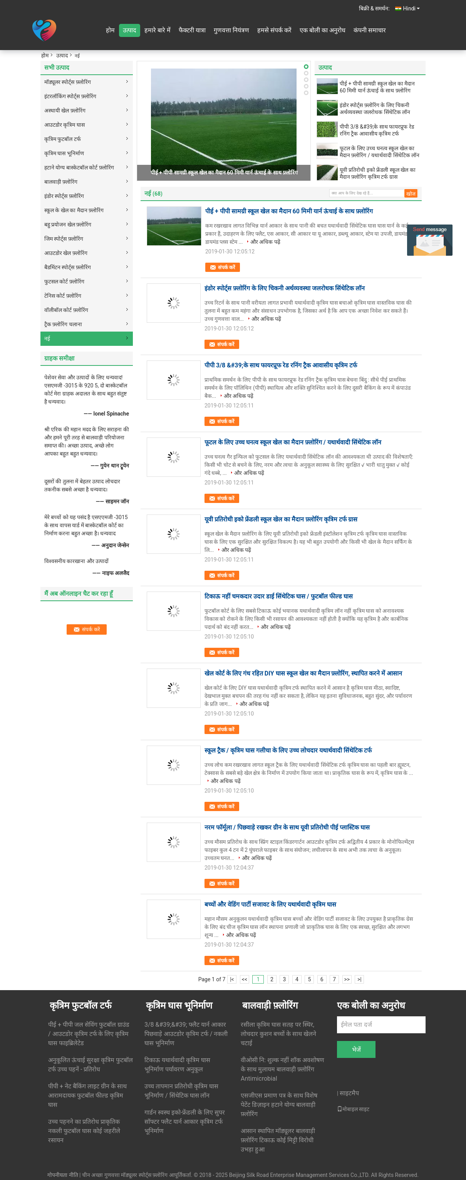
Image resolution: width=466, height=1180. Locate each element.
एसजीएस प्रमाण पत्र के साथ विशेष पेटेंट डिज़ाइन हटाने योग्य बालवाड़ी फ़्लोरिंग (279, 1105)
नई (47, 338)
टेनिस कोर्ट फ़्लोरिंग (62, 296)
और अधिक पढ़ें (265, 242)
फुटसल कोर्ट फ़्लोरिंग (64, 281)
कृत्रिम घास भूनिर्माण (64, 153)
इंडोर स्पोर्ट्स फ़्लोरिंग (64, 196)
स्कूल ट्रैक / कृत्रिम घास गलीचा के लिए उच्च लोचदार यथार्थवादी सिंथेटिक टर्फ (288, 750)
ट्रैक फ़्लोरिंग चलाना (63, 324)
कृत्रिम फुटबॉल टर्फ (62, 139)
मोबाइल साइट (353, 1109)
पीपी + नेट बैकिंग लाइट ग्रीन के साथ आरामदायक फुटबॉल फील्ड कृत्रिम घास (87, 1095)
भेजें (356, 1049)
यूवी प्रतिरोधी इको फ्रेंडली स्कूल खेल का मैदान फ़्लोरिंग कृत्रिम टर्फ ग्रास (378, 173)
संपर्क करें (226, 267)
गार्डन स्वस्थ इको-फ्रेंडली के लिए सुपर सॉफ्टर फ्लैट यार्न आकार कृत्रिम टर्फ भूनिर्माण (184, 1122)
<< (244, 979)
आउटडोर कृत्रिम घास (64, 125)
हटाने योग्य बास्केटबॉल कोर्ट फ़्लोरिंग (79, 167)
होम (110, 30)
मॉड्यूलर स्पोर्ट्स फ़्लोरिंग (67, 82)
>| (359, 979)
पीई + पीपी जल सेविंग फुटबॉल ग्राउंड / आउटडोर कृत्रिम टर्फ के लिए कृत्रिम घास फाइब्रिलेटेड (88, 1034)
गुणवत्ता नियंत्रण (231, 30)
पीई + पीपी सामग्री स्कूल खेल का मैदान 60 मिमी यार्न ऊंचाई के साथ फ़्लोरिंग (224, 172)
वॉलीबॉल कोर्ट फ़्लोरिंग (66, 310)
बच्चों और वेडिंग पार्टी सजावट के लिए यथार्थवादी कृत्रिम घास (270, 904)
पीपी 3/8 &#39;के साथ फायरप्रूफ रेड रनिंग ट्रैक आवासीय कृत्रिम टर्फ (377, 130)
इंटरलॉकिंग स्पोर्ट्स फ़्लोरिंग (70, 96)
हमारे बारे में (157, 30)
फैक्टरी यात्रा (192, 30)
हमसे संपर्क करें (274, 30)
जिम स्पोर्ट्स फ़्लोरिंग (63, 239)
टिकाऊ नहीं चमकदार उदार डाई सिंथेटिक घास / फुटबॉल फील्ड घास (279, 596)
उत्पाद (129, 30)
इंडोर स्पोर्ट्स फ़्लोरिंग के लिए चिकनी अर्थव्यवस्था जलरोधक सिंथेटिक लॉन (375, 108)
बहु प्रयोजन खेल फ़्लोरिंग (67, 224)
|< (232, 979)
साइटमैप (349, 1093)
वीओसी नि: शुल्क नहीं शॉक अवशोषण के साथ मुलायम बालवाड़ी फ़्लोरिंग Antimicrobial (282, 1069)
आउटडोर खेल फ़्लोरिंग (65, 253)
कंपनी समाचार (370, 30)
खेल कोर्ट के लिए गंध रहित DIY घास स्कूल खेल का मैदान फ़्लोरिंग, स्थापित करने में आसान (303, 673)
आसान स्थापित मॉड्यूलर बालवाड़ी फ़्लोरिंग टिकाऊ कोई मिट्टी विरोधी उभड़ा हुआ (278, 1140)
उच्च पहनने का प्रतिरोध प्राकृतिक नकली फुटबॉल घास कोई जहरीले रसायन (84, 1131)
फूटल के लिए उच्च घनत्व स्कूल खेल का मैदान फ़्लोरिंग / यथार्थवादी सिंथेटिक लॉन (379, 151)
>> (347, 979)
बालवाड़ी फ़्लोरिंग (60, 182)
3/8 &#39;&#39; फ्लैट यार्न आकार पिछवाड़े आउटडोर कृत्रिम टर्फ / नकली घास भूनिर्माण (186, 1034)
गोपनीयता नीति (62, 1175)
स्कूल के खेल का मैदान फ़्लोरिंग (74, 210)
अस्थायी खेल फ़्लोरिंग (64, 110)
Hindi (411, 8)
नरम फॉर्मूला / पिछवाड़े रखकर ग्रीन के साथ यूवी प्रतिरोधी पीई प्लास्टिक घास (287, 827)
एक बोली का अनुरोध (322, 30)
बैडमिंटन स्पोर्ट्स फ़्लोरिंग (67, 267)
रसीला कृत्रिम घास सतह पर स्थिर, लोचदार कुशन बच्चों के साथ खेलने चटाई (278, 1034)
